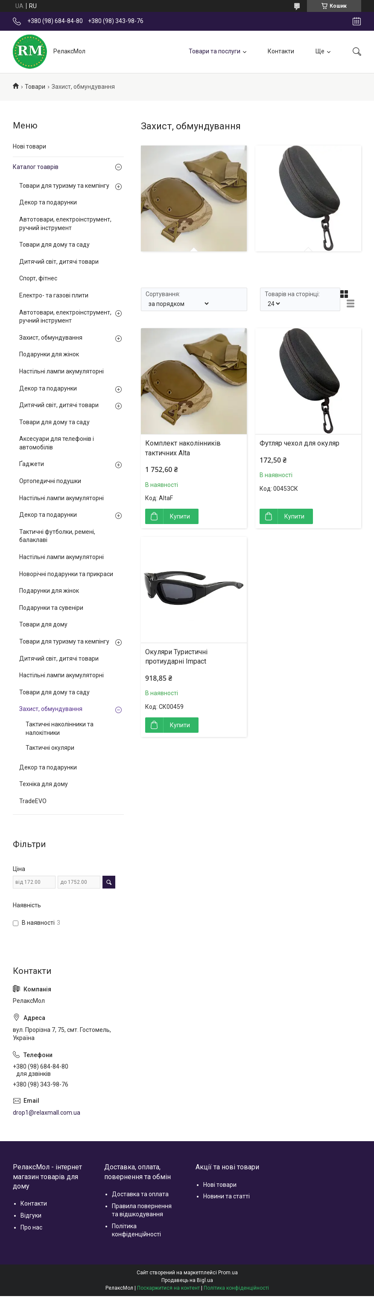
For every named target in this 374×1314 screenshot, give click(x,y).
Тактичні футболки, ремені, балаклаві (57, 536)
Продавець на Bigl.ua (187, 1280)
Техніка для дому (43, 784)
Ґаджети (31, 463)
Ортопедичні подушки (50, 481)
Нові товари (29, 146)
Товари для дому (43, 624)
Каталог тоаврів (35, 166)
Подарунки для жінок (49, 354)
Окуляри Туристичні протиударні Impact (176, 656)
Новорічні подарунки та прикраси (66, 574)
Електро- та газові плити (53, 295)
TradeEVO (33, 801)
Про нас (31, 1227)
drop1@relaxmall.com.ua (46, 1112)
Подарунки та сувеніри (51, 607)
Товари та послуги (214, 51)
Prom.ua (228, 1273)
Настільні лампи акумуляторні (61, 371)
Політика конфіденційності (236, 1288)
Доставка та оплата (140, 1194)
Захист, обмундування (50, 337)
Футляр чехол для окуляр (299, 443)
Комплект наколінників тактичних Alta (183, 448)
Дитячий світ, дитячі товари (59, 261)
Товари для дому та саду (54, 244)
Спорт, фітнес (38, 278)
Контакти (281, 51)
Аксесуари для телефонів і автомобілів (56, 443)
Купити (180, 516)
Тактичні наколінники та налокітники (60, 728)
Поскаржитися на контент (168, 1288)
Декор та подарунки (48, 202)
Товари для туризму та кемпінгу (64, 185)
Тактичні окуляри (50, 747)
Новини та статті (226, 1196)
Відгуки (30, 1215)
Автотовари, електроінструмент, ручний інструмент (65, 223)
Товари (35, 86)
